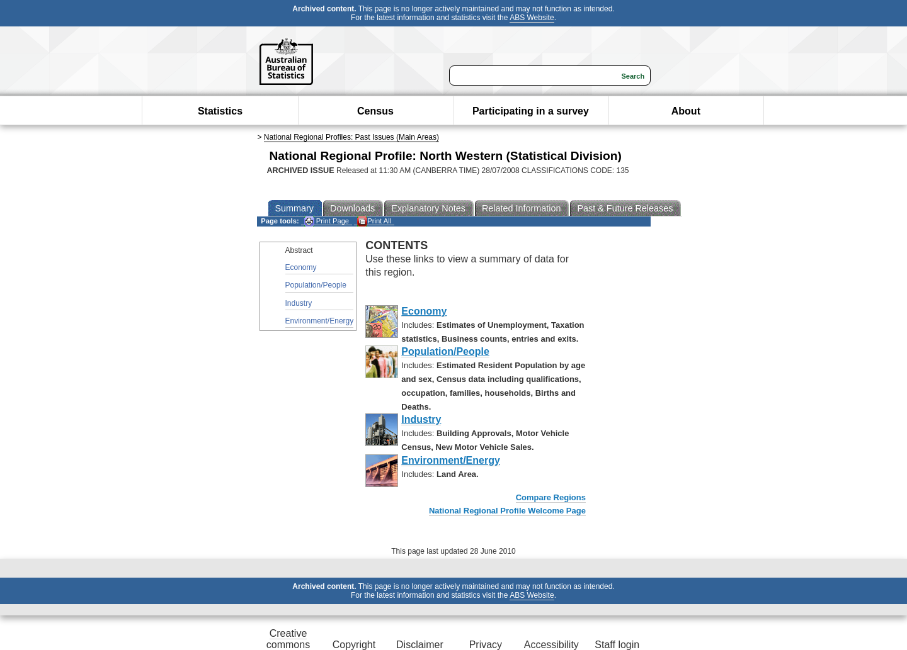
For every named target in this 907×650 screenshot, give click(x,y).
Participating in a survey (530, 111)
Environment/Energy (319, 321)
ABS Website (532, 17)
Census (375, 111)
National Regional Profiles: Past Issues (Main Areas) (351, 137)
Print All (374, 221)
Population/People (315, 285)
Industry (298, 303)
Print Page (326, 221)
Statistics (220, 111)
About (685, 111)
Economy (301, 267)
